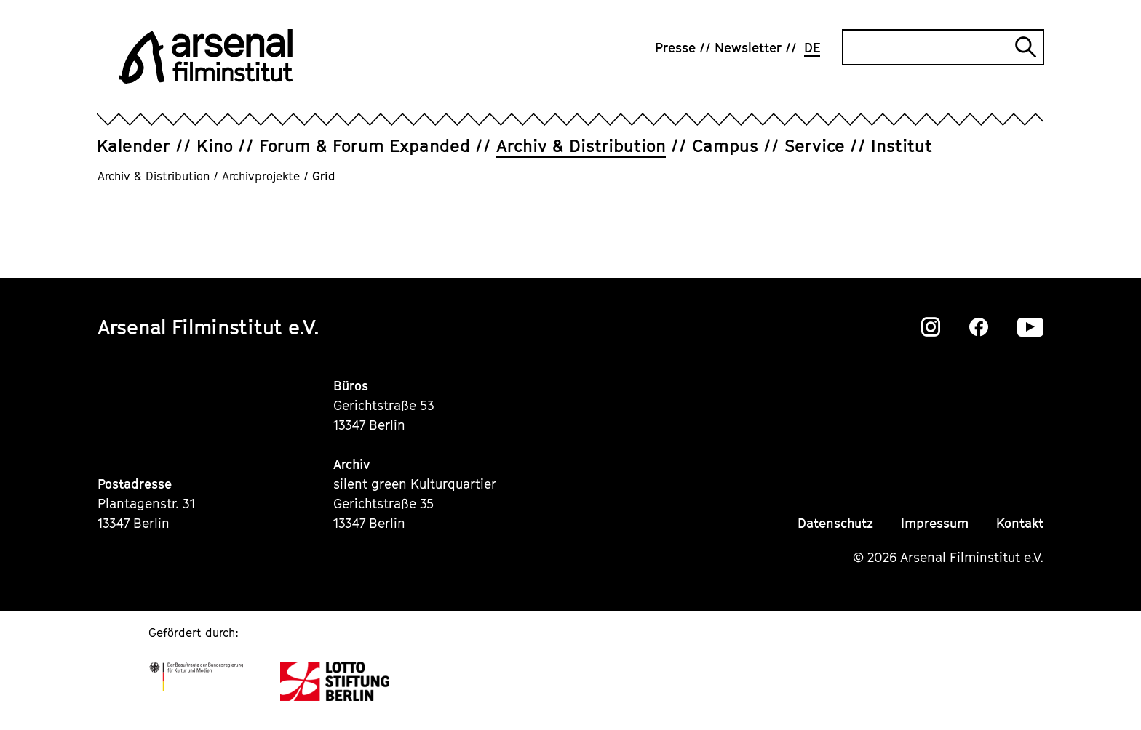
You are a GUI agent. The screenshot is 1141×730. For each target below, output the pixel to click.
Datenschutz (835, 523)
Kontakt (1019, 523)
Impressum (935, 523)
